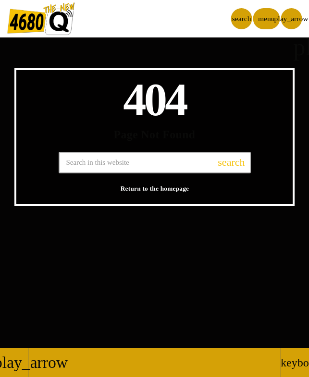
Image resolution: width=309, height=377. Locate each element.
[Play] (291, 18)
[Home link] (41, 19)
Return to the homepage (155, 188)
